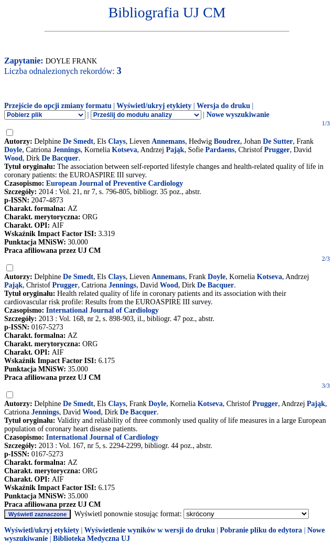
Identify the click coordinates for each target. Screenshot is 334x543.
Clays (116, 141)
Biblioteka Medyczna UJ (91, 538)
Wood (13, 158)
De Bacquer (59, 158)
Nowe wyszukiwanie (238, 115)
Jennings (67, 150)
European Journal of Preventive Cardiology (115, 183)
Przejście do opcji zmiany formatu (58, 106)
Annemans (168, 141)
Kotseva (124, 150)
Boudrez (227, 141)
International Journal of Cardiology (102, 310)
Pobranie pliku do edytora (261, 530)
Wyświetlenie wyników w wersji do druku (149, 530)
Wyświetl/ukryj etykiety (153, 106)
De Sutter (278, 141)
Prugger (277, 150)
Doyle (13, 150)
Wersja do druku (223, 106)
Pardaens (219, 150)
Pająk (175, 150)
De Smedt (78, 141)
